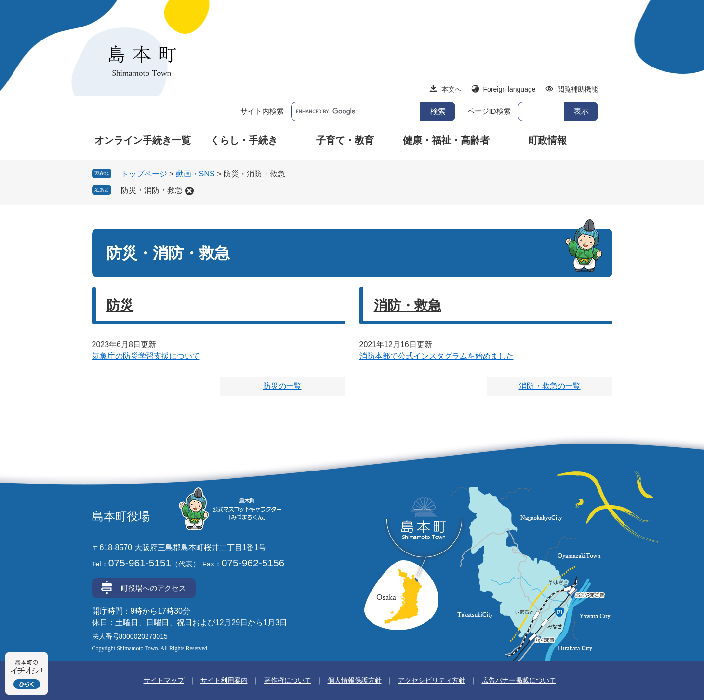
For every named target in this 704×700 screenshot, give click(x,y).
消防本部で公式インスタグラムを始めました (436, 356)
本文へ (451, 89)
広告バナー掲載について (519, 680)
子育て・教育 (345, 140)
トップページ (144, 174)
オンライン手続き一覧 (142, 140)
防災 (119, 305)
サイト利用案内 (224, 680)
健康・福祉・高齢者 (446, 140)
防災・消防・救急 (152, 190)
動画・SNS (195, 174)
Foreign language (509, 89)
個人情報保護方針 (355, 680)
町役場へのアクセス (153, 588)
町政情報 (547, 140)
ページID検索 (489, 111)
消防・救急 (407, 305)
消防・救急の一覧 (550, 386)
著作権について (287, 680)
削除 (189, 191)
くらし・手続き (244, 140)
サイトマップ (164, 680)
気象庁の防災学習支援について (146, 356)
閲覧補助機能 (578, 89)
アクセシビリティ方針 (431, 680)
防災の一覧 (282, 386)
